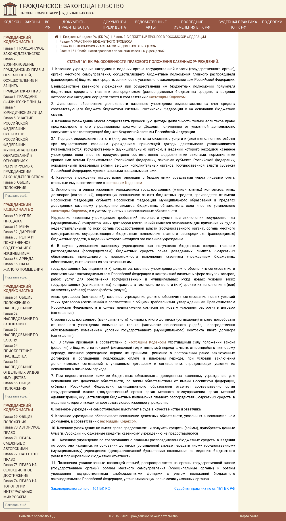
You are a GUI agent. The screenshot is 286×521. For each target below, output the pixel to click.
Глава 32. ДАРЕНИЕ (19, 232)
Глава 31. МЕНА (16, 226)
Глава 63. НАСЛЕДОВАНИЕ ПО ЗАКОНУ (20, 334)
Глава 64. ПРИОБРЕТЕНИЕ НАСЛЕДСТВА (17, 350)
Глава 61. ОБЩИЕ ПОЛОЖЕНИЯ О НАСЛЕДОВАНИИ (18, 302)
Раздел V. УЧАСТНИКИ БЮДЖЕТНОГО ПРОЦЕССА (96, 41)
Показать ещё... (16, 195)
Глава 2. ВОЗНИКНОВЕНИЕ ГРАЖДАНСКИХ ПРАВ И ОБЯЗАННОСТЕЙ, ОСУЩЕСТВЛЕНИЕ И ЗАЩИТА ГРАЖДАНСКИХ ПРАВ (23, 75)
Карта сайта (249, 516)
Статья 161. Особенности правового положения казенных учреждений (112, 51)
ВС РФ (47, 24)
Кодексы (12, 22)
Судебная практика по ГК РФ (238, 24)
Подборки (272, 22)
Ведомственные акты (151, 24)
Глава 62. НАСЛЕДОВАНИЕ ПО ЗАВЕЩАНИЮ (20, 318)
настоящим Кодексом (167, 97)
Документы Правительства (74, 24)
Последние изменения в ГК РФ (192, 24)
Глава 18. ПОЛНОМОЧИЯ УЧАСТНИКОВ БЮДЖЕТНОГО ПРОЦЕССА (108, 46)
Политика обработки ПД (37, 516)
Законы (32, 22)
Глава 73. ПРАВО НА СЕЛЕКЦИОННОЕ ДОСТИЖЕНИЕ (20, 470)
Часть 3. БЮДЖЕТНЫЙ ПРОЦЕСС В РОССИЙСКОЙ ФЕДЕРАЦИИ (160, 37)
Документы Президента (114, 24)
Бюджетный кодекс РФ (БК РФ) (86, 37)
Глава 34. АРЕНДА (18, 259)
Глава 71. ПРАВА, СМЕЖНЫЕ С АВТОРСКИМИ (17, 443)
